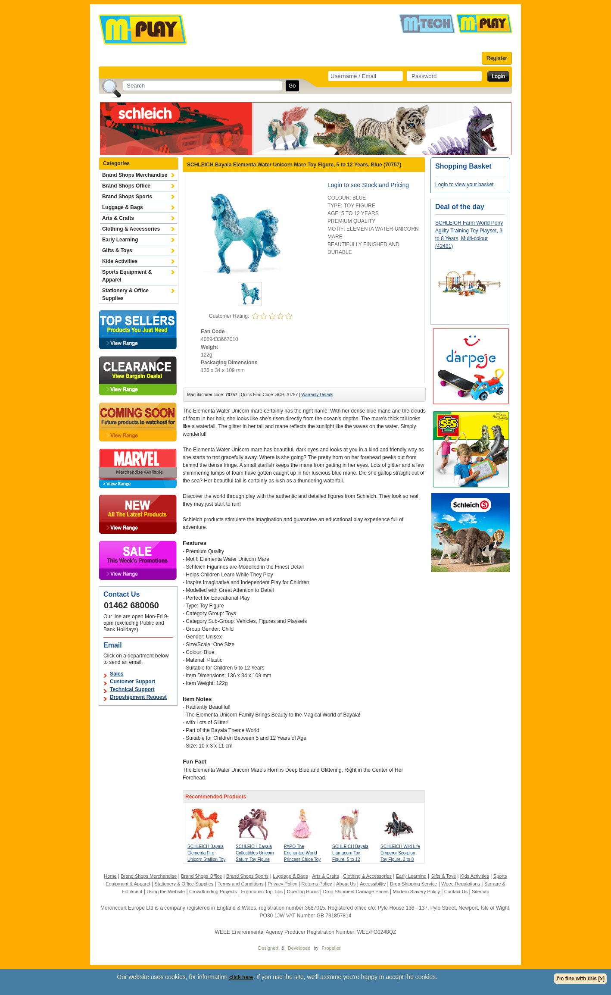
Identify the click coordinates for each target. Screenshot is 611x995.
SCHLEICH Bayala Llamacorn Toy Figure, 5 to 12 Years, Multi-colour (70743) (350, 859)
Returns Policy (317, 883)
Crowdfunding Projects (213, 891)
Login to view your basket (464, 184)
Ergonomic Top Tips (261, 891)
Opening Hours (303, 891)
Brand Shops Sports (127, 197)
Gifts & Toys (117, 250)
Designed (268, 948)
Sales (116, 674)
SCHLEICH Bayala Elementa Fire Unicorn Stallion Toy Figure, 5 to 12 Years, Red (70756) (206, 859)
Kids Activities (119, 261)
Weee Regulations (460, 883)
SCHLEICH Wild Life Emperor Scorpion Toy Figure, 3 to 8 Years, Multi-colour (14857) (400, 859)
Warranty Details (317, 394)
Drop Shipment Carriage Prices (355, 891)
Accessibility (373, 883)
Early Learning (120, 240)
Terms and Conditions (240, 883)
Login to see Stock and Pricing (368, 184)
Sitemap (480, 891)
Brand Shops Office (126, 186)
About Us (345, 883)
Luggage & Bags (122, 207)
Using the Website (166, 891)
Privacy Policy (282, 883)
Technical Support (132, 689)
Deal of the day (459, 206)
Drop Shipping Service (413, 883)
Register (496, 58)
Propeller (330, 948)
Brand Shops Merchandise (134, 175)
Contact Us (456, 891)
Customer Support (132, 682)
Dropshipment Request (138, 697)
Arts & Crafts (118, 218)
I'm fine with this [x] (580, 979)
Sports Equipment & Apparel (127, 276)
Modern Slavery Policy (416, 891)
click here (241, 977)
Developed (299, 948)
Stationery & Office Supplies (125, 294)
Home (110, 876)
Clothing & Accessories (131, 229)
